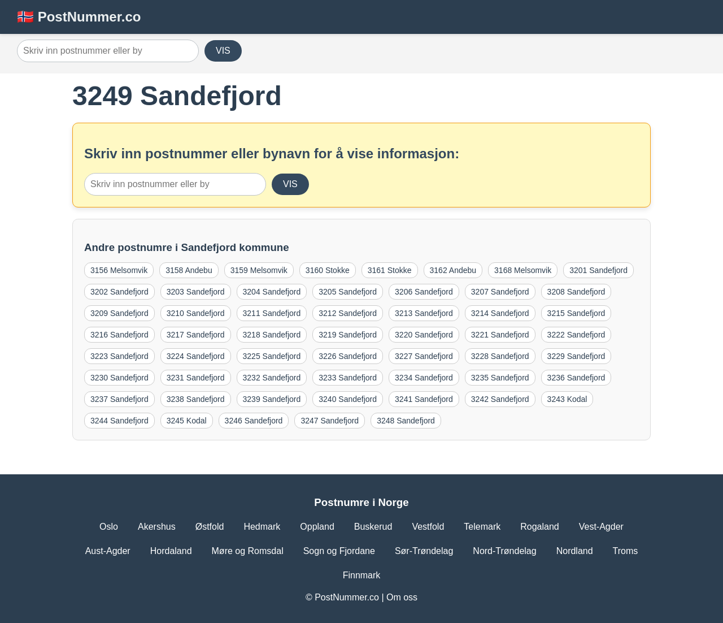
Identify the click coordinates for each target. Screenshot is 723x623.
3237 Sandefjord (119, 399)
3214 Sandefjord (500, 313)
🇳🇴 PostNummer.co (79, 16)
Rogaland (539, 526)
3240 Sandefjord (348, 399)
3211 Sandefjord (272, 313)
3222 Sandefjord (576, 334)
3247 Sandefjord (329, 420)
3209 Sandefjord (119, 313)
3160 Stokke (328, 270)
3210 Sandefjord (196, 313)
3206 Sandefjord (424, 291)
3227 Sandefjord (424, 356)
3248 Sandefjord (406, 420)
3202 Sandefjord (119, 291)
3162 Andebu (453, 270)
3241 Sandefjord (424, 399)
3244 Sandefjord (119, 420)
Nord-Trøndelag (504, 551)
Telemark (482, 526)
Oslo (108, 526)
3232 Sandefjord (272, 377)
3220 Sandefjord (424, 334)
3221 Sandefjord (500, 334)
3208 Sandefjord (576, 291)
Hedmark (261, 526)
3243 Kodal (567, 399)
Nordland (574, 551)
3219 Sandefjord (348, 334)
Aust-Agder (107, 551)
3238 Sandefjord (196, 399)
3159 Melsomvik (259, 270)
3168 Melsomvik (522, 270)
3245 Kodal (187, 420)
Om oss (401, 597)
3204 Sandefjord (272, 291)
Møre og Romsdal (248, 551)
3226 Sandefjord (348, 356)
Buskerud (373, 526)
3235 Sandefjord (500, 377)
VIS (223, 50)
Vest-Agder (601, 526)
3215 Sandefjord (576, 313)
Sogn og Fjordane (339, 551)
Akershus (157, 526)
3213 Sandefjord (424, 313)
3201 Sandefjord (598, 270)
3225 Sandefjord (272, 356)
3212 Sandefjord (348, 313)
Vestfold (428, 526)
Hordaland (171, 551)
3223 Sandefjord (119, 356)
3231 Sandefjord (196, 377)
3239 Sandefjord (272, 399)
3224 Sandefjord (196, 356)
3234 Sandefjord (424, 377)
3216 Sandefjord (119, 334)
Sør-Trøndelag (424, 551)
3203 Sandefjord (196, 291)
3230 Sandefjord (119, 377)
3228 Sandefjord (500, 356)
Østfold (209, 526)
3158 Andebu (188, 270)
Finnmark (362, 575)
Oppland (317, 526)
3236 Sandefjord (576, 377)
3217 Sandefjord (196, 334)
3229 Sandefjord (576, 356)
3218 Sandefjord (272, 334)
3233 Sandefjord (348, 377)
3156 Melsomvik (118, 270)
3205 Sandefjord (348, 291)
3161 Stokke (390, 270)
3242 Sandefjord (500, 399)
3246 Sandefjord (254, 420)
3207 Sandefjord (500, 291)
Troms (625, 551)
